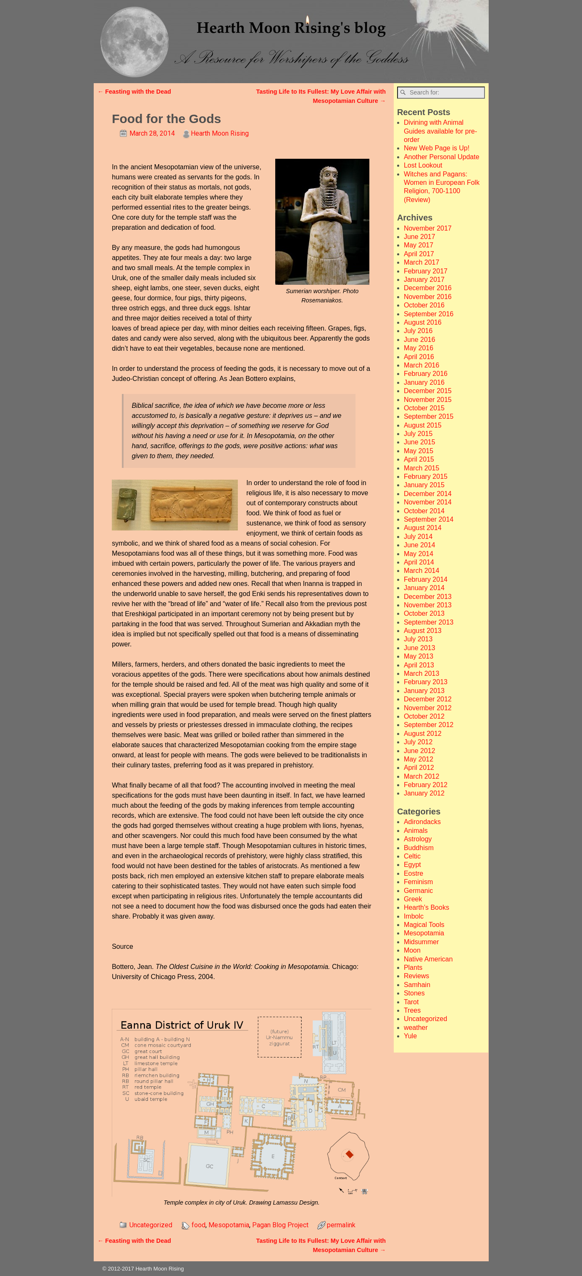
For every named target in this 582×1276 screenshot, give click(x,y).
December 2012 (428, 699)
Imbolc (414, 916)
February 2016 (426, 373)
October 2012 (424, 716)
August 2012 (423, 733)
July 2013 (418, 639)
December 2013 (428, 596)
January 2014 (424, 587)
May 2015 (418, 450)
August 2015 (423, 425)
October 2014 (424, 511)
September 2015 (428, 416)
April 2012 (419, 767)
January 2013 (424, 690)
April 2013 (419, 665)
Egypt (412, 864)
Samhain (417, 984)
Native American (428, 959)
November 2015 (428, 399)
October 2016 (424, 305)
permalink (341, 1225)
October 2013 (424, 613)
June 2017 (419, 236)
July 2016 (418, 330)
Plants (413, 967)
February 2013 (426, 681)
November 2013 (428, 605)
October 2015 (424, 408)
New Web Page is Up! (436, 148)
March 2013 (422, 673)
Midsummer (421, 941)
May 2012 (418, 759)
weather (416, 1027)
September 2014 (428, 519)
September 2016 (428, 314)
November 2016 (428, 296)
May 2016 (418, 348)
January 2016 (424, 382)
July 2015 (418, 433)
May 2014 (418, 553)
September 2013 (428, 622)
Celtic (412, 856)
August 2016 (423, 322)
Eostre (413, 873)
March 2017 (422, 262)
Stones (414, 993)
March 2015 (422, 468)
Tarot (411, 1002)
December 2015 (428, 390)
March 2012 (422, 776)
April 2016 (419, 356)
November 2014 (428, 502)
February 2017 (426, 271)
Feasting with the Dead (134, 91)
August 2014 (423, 527)
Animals (416, 830)
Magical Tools (424, 924)
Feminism (418, 881)
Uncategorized (150, 1225)
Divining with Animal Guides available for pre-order (440, 131)
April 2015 (419, 459)
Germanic (418, 890)
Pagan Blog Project (280, 1225)
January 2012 (424, 793)
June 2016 (419, 339)
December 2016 (428, 287)
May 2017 (418, 245)
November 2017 (428, 228)
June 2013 (419, 647)
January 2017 (424, 279)
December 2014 (428, 493)
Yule (410, 1036)
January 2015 (424, 484)
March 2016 (422, 365)
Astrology (418, 839)
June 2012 (419, 750)
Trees (412, 1010)
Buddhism (419, 847)
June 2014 (419, 545)
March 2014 (422, 570)
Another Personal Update (441, 156)
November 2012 (428, 708)
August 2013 (423, 630)
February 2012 (426, 784)
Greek (413, 899)
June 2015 (419, 442)
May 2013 (418, 656)
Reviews (416, 975)
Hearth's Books (426, 907)
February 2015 (426, 476)
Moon (412, 950)
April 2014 (419, 562)
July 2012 (418, 742)
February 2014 (426, 579)
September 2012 (428, 724)
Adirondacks (422, 821)
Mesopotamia (228, 1225)
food (198, 1225)
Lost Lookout (423, 165)
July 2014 (418, 536)
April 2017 (419, 253)
